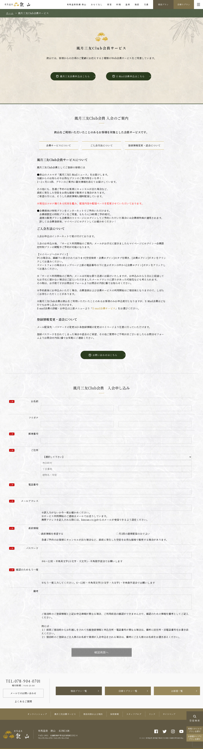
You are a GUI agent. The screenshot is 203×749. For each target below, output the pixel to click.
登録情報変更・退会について (144, 145)
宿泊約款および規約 (93, 714)
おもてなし (97, 4)
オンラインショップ (37, 714)
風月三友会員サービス (65, 714)
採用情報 (114, 714)
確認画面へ (101, 652)
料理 (118, 4)
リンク (152, 714)
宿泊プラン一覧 (79, 690)
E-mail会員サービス (103, 308)
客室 (109, 4)
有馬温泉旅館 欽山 (76, 4)
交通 (146, 4)
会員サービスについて (58, 145)
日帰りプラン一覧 (128, 690)
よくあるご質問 (23, 701)
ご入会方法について (101, 145)
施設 (137, 4)
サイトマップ (169, 714)
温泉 (127, 4)
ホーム (10, 13)
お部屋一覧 (177, 690)
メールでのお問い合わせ (23, 693)
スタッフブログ (133, 714)
